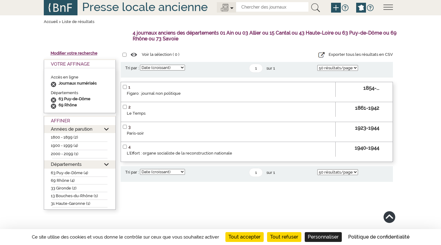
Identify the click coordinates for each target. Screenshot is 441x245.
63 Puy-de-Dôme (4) (69, 172)
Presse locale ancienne (145, 7)
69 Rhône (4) (63, 180)
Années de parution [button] (71, 129)
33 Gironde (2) (64, 188)
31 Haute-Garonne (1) (70, 203)
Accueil (51, 21)
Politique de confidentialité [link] (378, 237)
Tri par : (132, 68)
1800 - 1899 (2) (64, 137)
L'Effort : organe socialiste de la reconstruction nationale (179, 153)
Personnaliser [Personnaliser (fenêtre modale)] (323, 237)
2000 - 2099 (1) (64, 153)
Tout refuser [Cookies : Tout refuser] (284, 237)
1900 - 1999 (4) (64, 145)
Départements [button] (66, 164)
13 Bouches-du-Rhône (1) (74, 195)
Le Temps (136, 113)
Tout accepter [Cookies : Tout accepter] (244, 237)
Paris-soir (135, 133)
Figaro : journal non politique (154, 93)
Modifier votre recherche (74, 53)
